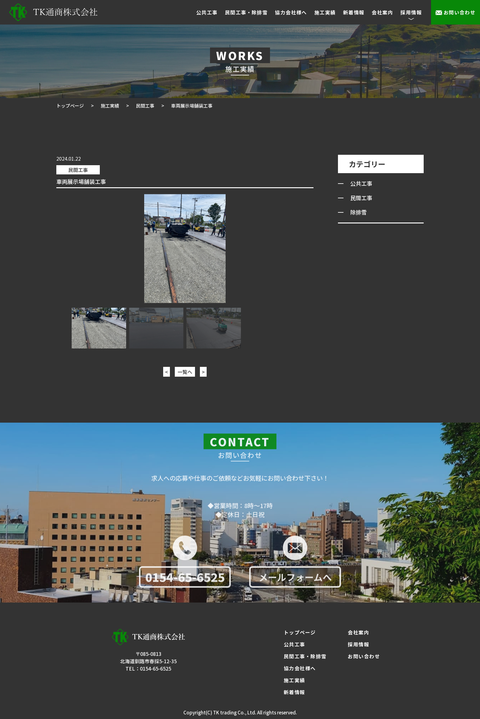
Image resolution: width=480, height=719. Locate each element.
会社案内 (382, 12)
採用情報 (358, 644)
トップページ (300, 632)
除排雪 (358, 212)
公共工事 (207, 12)
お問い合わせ (460, 12)
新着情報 (354, 12)
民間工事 (78, 169)
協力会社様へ (291, 12)
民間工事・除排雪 (246, 12)
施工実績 (325, 12)
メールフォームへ (295, 579)
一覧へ (185, 371)
